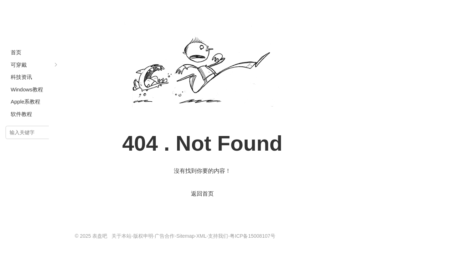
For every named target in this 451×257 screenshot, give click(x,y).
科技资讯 (21, 77)
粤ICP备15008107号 (252, 236)
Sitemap (185, 236)
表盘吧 (34, 21)
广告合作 (165, 236)
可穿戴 (19, 65)
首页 (16, 52)
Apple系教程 (25, 102)
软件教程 (21, 114)
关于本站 (121, 236)
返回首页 (202, 194)
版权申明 (143, 236)
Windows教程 (27, 89)
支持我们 (218, 236)
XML (201, 236)
